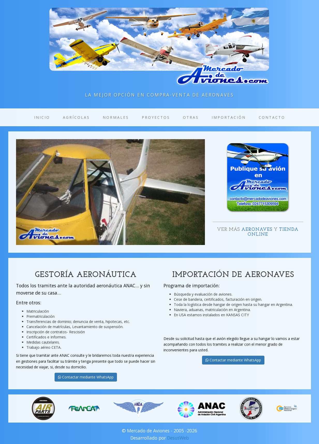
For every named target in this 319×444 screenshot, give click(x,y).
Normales (116, 117)
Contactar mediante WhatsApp (86, 377)
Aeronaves (256, 229)
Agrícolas (76, 117)
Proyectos (156, 117)
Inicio (42, 117)
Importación (229, 117)
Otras (191, 117)
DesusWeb (178, 438)
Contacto (272, 117)
